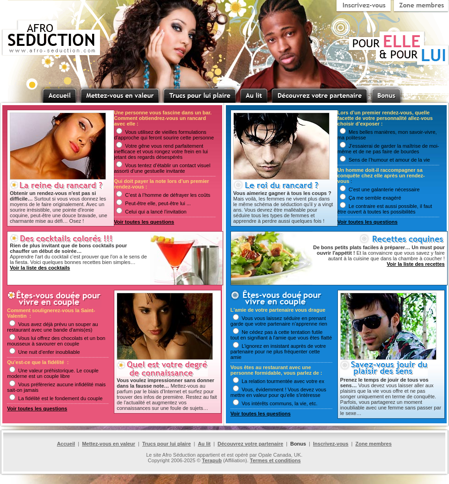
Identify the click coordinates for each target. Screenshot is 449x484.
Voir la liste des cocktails (40, 267)
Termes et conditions (275, 460)
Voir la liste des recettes (416, 264)
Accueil (66, 443)
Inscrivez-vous (330, 443)
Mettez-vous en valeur (108, 443)
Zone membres (373, 443)
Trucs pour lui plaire (166, 443)
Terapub (212, 460)
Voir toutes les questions (144, 222)
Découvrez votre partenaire (250, 443)
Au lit (204, 443)
